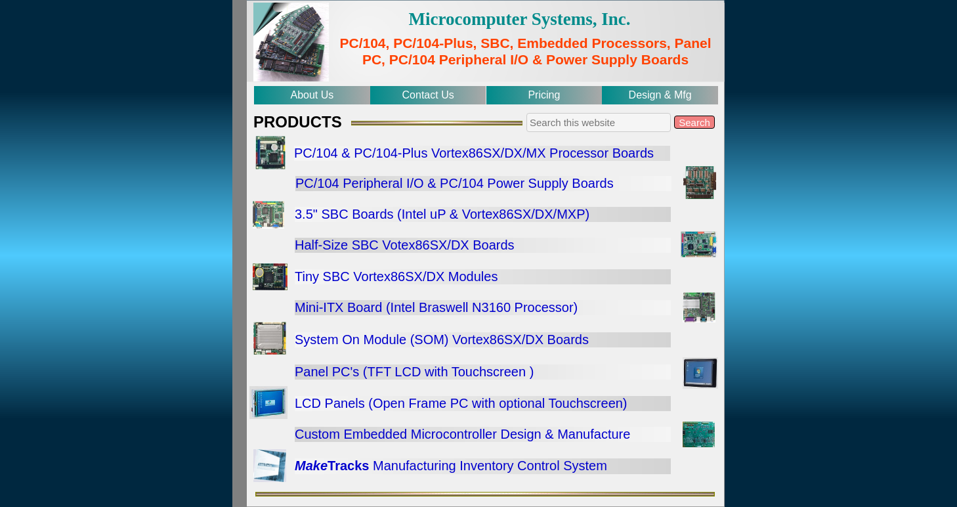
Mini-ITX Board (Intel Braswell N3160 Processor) (436, 307)
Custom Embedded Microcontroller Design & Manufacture (462, 434)
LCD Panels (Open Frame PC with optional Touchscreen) (461, 403)
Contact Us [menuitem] (428, 94)
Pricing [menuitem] (544, 94)
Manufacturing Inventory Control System (487, 465)
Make (311, 465)
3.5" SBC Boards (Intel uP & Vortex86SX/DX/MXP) (442, 214)
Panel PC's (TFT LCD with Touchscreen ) (414, 371)
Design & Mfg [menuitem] (660, 94)
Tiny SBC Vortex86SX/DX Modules (396, 276)
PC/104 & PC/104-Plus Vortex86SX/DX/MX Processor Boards (474, 153)
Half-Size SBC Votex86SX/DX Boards (405, 245)
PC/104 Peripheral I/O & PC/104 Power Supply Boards (454, 183)
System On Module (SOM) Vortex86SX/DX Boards (442, 339)
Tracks (348, 465)
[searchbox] (598, 122)
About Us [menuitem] (311, 94)
